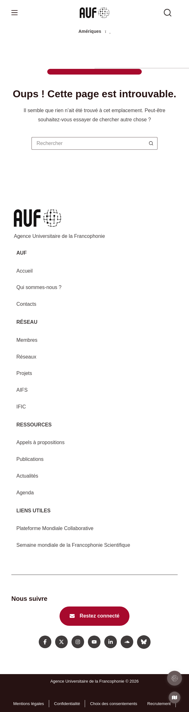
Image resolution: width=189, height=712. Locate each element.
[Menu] (14, 12)
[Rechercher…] (88, 143)
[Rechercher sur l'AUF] (168, 12)
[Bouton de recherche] (151, 143)
